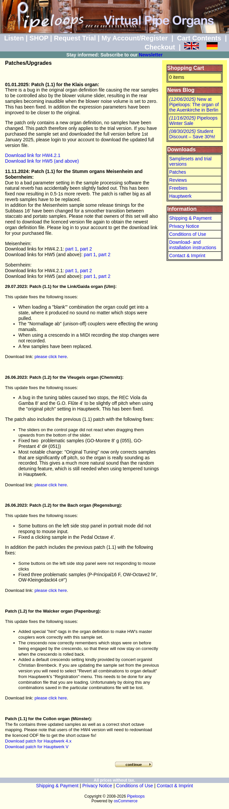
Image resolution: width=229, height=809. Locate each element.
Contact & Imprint (187, 255)
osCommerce (125, 801)
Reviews (178, 180)
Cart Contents (199, 38)
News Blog (181, 90)
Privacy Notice (184, 226)
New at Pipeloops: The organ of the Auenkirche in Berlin (194, 105)
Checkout (159, 47)
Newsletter (151, 54)
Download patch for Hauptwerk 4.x (38, 741)
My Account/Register (134, 38)
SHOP (38, 38)
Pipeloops (136, 796)
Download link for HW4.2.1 (33, 155)
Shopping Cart (185, 68)
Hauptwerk (180, 196)
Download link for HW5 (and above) (42, 161)
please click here (50, 356)
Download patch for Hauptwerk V (37, 746)
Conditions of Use (187, 234)
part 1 (72, 249)
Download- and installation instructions (192, 244)
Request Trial (75, 38)
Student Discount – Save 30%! (192, 134)
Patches (177, 172)
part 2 (86, 249)
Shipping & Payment (190, 218)
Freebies (178, 188)
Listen (14, 38)
